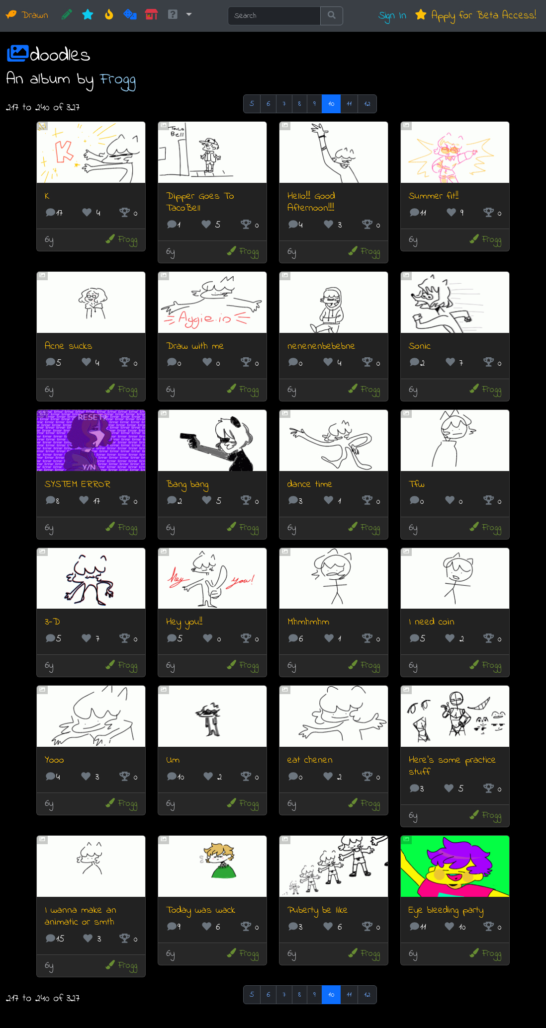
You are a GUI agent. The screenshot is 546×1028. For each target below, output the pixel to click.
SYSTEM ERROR (77, 484)
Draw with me (195, 346)
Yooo (54, 760)
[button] (179, 16)
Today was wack (200, 910)
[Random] (130, 16)
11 (349, 104)
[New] (87, 16)
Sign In (392, 15)
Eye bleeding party (446, 910)
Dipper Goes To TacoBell (200, 202)
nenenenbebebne (321, 346)
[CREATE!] (67, 16)
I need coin (432, 622)
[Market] (151, 16)
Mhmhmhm (308, 622)
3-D (52, 622)
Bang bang (187, 484)
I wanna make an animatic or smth (80, 916)
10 (331, 104)
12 (367, 104)
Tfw (417, 484)
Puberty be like (317, 910)
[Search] (274, 15)
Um (173, 760)
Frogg (118, 79)
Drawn (27, 15)
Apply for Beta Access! (475, 15)
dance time (310, 484)
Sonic (420, 346)
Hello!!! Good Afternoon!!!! (311, 202)
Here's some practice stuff (452, 766)
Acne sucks (68, 346)
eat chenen (310, 760)
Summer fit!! (433, 196)
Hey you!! (184, 622)
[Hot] (109, 16)
